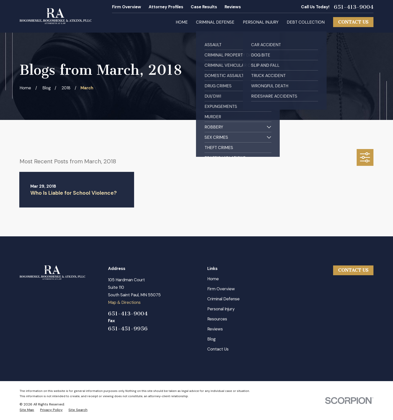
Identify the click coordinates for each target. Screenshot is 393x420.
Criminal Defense (223, 299)
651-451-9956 (128, 328)
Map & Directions (124, 302)
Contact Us (353, 22)
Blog (211, 339)
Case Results (204, 7)
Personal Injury (221, 309)
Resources (217, 319)
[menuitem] (27, 409)
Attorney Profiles (166, 7)
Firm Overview (126, 7)
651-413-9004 (353, 7)
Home (213, 279)
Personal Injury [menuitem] (260, 22)
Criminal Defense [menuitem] (215, 22)
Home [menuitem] (182, 22)
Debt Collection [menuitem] (306, 22)
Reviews (233, 7)
